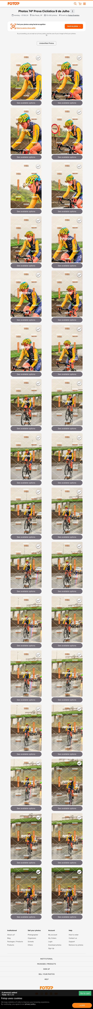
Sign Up (51, 948)
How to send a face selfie (26, 28)
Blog (9, 938)
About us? (11, 935)
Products (10, 945)
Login (50, 941)
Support (72, 941)
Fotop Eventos (73, 15)
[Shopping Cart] (80, 3)
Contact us (73, 938)
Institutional (46, 959)
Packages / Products (15, 941)
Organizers (32, 938)
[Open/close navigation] (84, 3)
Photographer (33, 935)
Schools (31, 941)
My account (52, 935)
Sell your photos (47, 974)
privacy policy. (30, 1004)
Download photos (54, 945)
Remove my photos (76, 945)
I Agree (82, 1005)
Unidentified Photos (46, 43)
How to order (73, 935)
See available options (26, 103)
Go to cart (85, 993)
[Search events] (75, 3)
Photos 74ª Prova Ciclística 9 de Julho (43, 11)
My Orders (52, 938)
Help (46, 979)
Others (30, 945)
